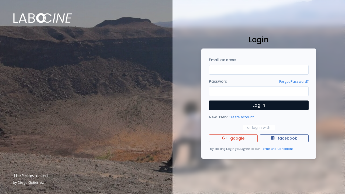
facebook (284, 138)
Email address (222, 60)
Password (218, 81)
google (233, 138)
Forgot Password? (294, 81)
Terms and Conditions (277, 149)
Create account (241, 117)
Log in (259, 105)
